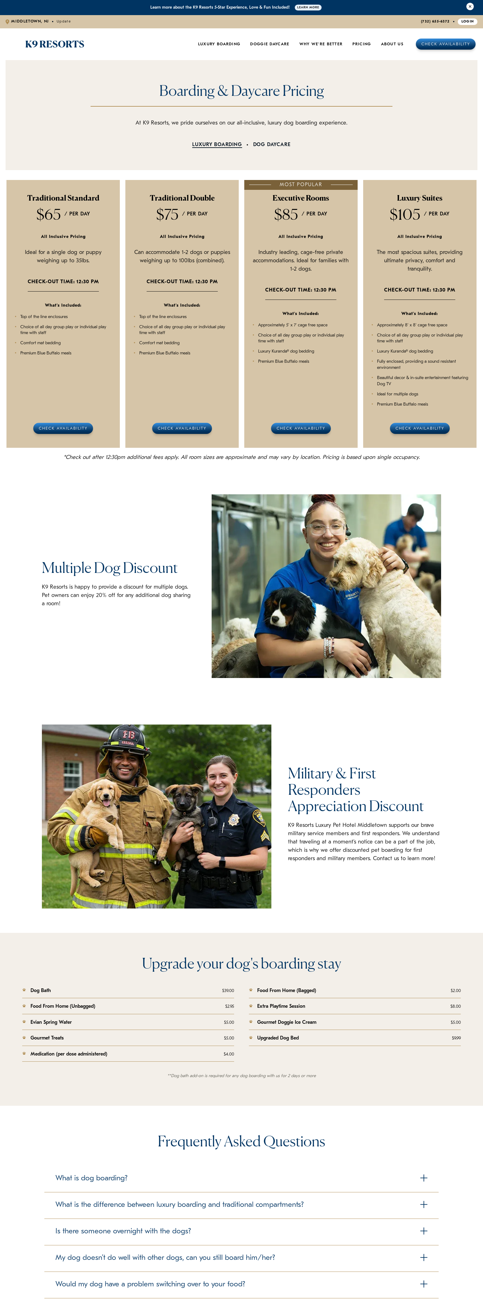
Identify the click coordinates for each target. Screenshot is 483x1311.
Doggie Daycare (269, 44)
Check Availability (445, 44)
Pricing (361, 44)
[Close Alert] (470, 7)
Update (64, 21)
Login (467, 21)
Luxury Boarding (219, 44)
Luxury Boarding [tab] (217, 144)
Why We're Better (321, 44)
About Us (392, 44)
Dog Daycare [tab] (272, 144)
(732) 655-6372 (435, 21)
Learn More (308, 7)
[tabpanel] (241, 314)
